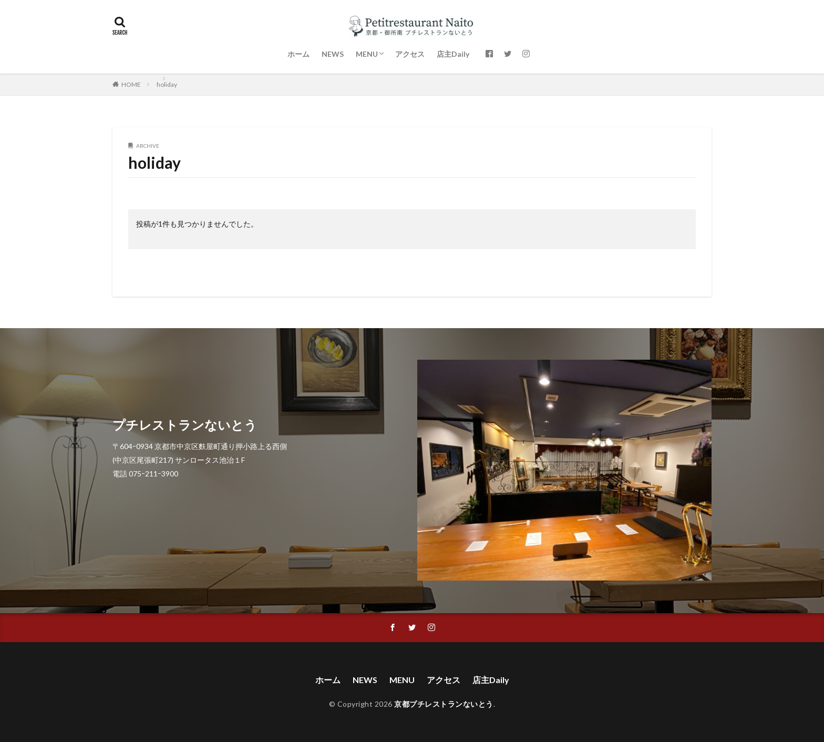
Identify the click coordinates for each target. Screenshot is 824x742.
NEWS (333, 53)
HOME (131, 84)
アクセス (410, 53)
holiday (167, 84)
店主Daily (453, 53)
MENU (367, 53)
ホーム (298, 53)
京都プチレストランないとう (443, 703)
